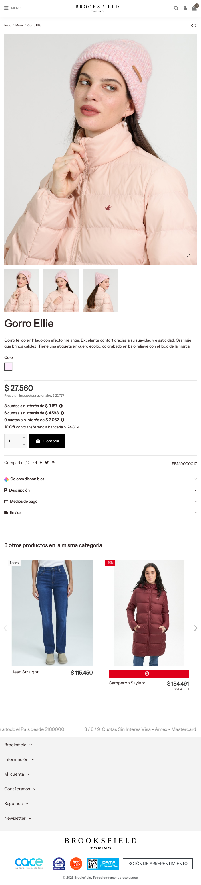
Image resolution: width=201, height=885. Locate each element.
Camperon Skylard (127, 683)
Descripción (100, 490)
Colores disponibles (100, 479)
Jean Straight (25, 672)
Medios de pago (100, 501)
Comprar (47, 441)
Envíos (100, 513)
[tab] (100, 479)
